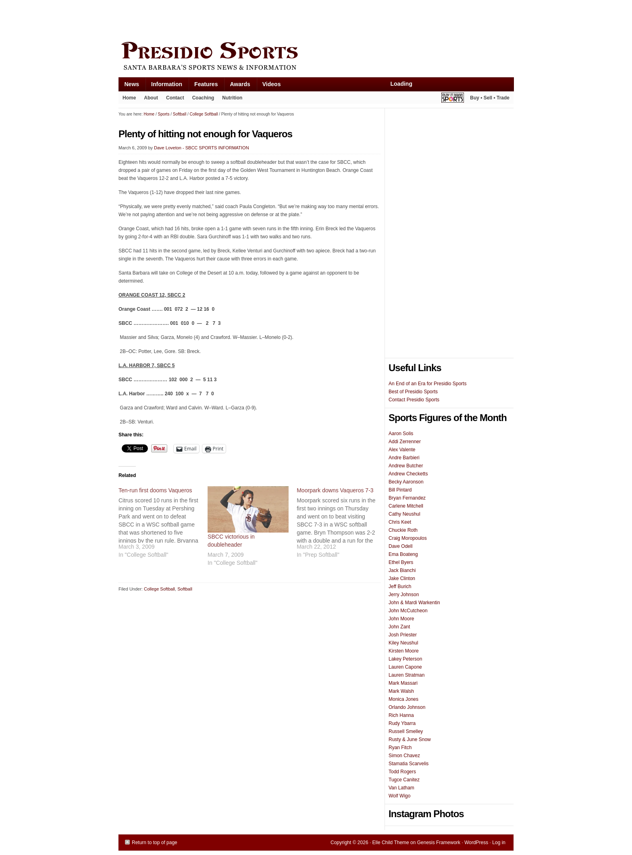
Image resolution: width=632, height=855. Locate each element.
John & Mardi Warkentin (414, 602)
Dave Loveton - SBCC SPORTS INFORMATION (201, 147)
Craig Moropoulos (408, 538)
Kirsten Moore (404, 651)
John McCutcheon (408, 610)
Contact (175, 98)
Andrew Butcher (406, 466)
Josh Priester (403, 635)
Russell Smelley (406, 731)
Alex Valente (402, 449)
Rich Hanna (401, 715)
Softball (184, 589)
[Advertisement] (265, 19)
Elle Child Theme (390, 842)
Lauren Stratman (406, 675)
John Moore (401, 619)
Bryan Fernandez (407, 498)
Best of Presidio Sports (413, 391)
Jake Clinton (402, 578)
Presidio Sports (316, 57)
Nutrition (232, 98)
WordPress (476, 842)
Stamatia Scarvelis (408, 763)
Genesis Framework (438, 842)
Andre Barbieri (404, 458)
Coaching (203, 98)
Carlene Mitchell (406, 506)
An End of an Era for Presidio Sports (427, 383)
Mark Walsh (401, 691)
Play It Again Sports (452, 99)
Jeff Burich (400, 586)
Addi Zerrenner (405, 441)
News (128, 86)
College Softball (159, 589)
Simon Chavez (404, 755)
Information (163, 86)
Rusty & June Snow (410, 739)
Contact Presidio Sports (414, 400)
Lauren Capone (405, 667)
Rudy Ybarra (402, 723)
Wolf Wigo (399, 796)
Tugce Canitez (404, 780)
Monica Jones (403, 699)
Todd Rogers (402, 771)
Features (203, 86)
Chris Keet (400, 522)
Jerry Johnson (404, 594)
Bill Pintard (400, 490)
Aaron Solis (401, 433)
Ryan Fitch (400, 747)
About (149, 99)
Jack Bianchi (402, 570)
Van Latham (401, 788)
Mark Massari (403, 683)
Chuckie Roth (403, 530)
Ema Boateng (403, 554)
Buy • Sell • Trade (489, 98)
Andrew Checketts (408, 474)
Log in (498, 842)
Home (129, 98)
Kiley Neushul (403, 643)
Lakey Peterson (405, 659)
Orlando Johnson (407, 707)
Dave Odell (400, 546)
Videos (271, 84)
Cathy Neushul (404, 514)
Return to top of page (154, 842)
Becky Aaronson (406, 482)
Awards (237, 86)
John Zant (399, 627)
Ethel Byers (401, 562)
